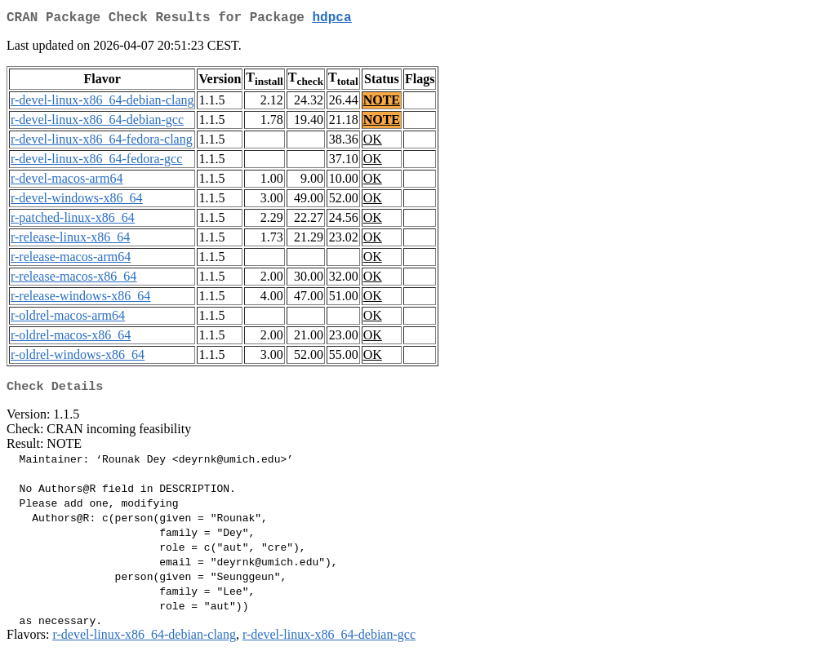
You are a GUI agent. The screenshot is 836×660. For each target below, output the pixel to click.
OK (372, 142)
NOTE (381, 103)
